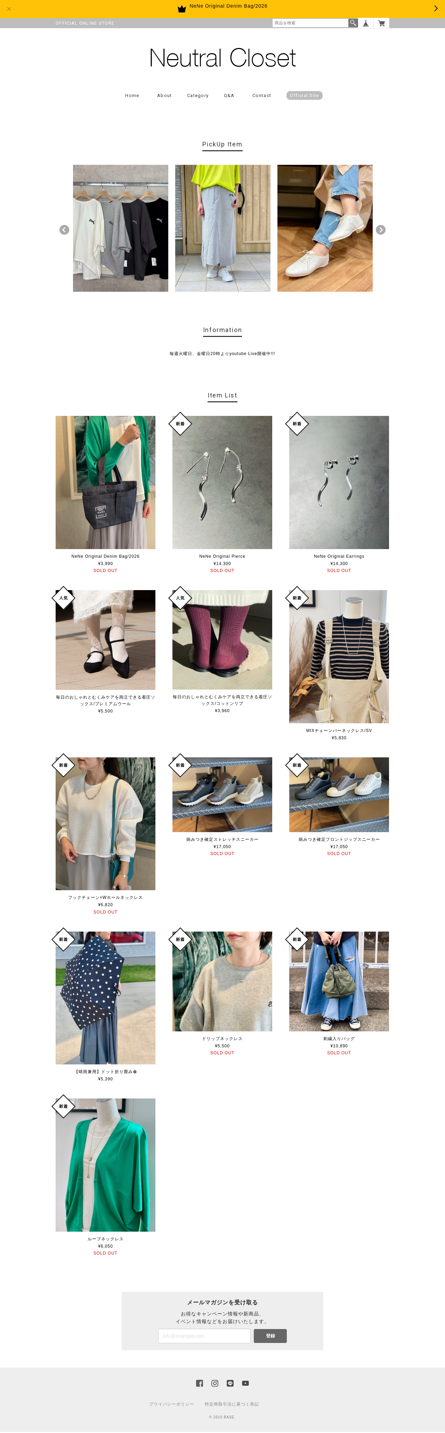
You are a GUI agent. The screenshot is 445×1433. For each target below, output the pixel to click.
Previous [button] (64, 231)
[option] (120, 229)
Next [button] (380, 231)
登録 (270, 1336)
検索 (353, 23)
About (164, 96)
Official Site (304, 96)
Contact (261, 96)
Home (132, 96)
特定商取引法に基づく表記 (232, 1405)
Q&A (229, 96)
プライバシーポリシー (171, 1405)
